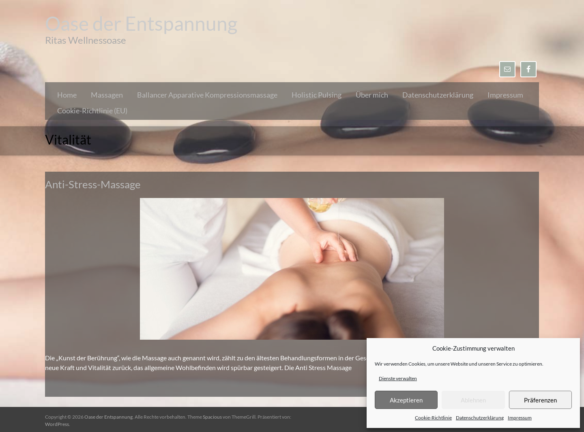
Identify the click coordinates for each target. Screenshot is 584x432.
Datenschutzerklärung (480, 418)
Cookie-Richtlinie (433, 418)
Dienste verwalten (398, 378)
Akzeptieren (406, 400)
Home (67, 94)
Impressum (520, 418)
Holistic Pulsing (316, 94)
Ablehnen (473, 400)
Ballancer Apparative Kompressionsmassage (207, 94)
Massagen (107, 94)
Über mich (372, 94)
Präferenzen (540, 400)
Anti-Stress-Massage (93, 184)
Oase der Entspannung (141, 23)
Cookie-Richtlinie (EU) (92, 110)
